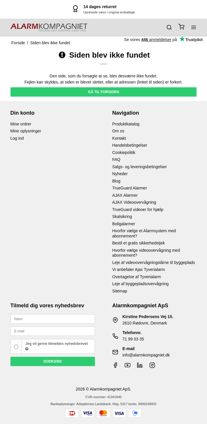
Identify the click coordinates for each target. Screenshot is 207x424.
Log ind (17, 138)
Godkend (52, 361)
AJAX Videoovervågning (134, 202)
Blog (116, 181)
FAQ (116, 159)
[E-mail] (52, 331)
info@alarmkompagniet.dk (146, 355)
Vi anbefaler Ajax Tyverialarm (138, 269)
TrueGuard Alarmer (129, 188)
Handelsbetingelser (129, 145)
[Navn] (52, 318)
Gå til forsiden (103, 92)
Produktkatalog (125, 124)
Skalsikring (122, 216)
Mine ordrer (20, 124)
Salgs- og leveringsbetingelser (139, 166)
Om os (118, 131)
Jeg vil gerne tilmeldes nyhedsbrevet (56, 346)
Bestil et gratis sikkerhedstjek (138, 243)
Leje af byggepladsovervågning (140, 283)
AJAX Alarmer (125, 195)
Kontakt (119, 138)
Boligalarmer (123, 223)
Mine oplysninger (25, 131)
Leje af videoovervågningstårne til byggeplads (153, 262)
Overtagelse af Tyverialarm (136, 276)
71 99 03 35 (133, 339)
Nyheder (120, 173)
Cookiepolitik (123, 152)
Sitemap (119, 291)
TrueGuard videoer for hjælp (137, 209)
